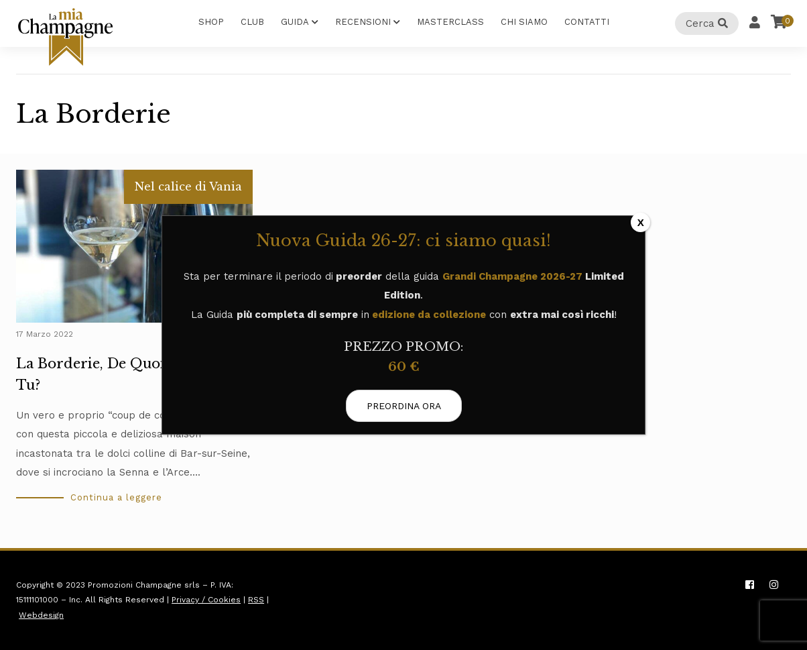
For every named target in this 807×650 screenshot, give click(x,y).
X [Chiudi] (640, 222)
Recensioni (363, 22)
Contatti (586, 22)
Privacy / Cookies (206, 599)
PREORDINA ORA (404, 405)
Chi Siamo (524, 22)
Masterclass (450, 22)
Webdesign (41, 615)
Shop (211, 22)
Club (252, 22)
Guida (295, 22)
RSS (256, 599)
